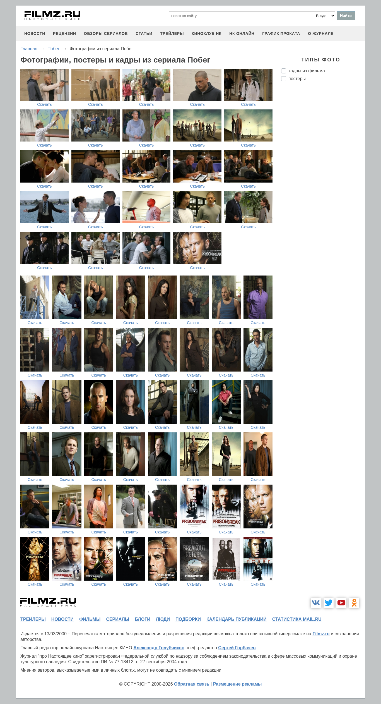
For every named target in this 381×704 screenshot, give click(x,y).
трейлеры (172, 33)
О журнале (321, 33)
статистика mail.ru (297, 619)
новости (34, 33)
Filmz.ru (320, 633)
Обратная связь (191, 684)
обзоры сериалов (106, 33)
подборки (188, 619)
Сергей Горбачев (236, 647)
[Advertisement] (323, 179)
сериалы (117, 619)
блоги (142, 619)
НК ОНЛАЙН (241, 33)
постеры (297, 78)
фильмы (89, 619)
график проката (281, 33)
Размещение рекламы (237, 684)
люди (163, 619)
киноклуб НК (206, 33)
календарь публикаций (236, 619)
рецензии (64, 33)
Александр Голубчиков (158, 647)
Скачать (44, 104)
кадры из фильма (306, 70)
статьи (144, 33)
